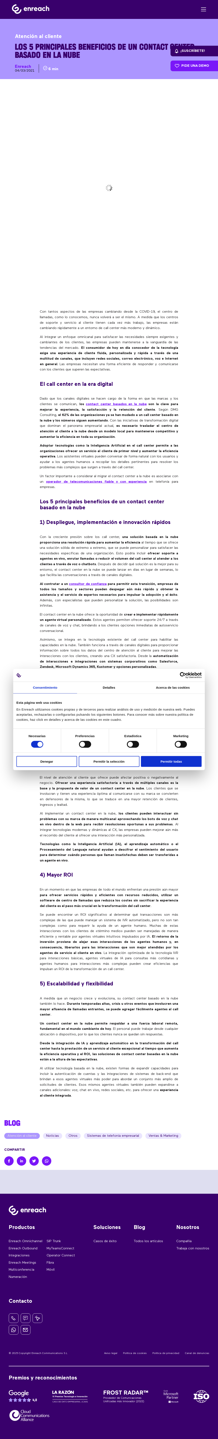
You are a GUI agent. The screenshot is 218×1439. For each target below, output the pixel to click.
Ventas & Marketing (163, 1136)
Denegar (46, 761)
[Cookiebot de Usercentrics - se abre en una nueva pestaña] (183, 675)
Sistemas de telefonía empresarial (113, 1136)
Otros (73, 1136)
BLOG (12, 1123)
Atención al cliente (22, 1136)
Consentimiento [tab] (45, 687)
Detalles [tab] (109, 687)
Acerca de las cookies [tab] (173, 687)
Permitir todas (171, 761)
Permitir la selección (109, 761)
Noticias (52, 1136)
